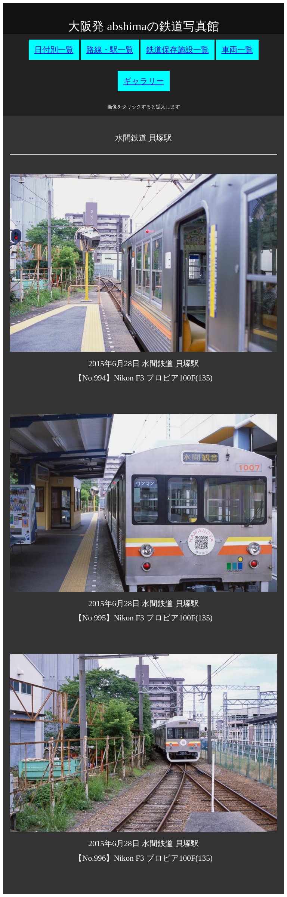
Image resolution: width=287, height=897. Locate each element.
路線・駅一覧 (109, 49)
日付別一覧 (54, 49)
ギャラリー (143, 81)
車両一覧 (237, 49)
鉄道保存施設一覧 (177, 49)
